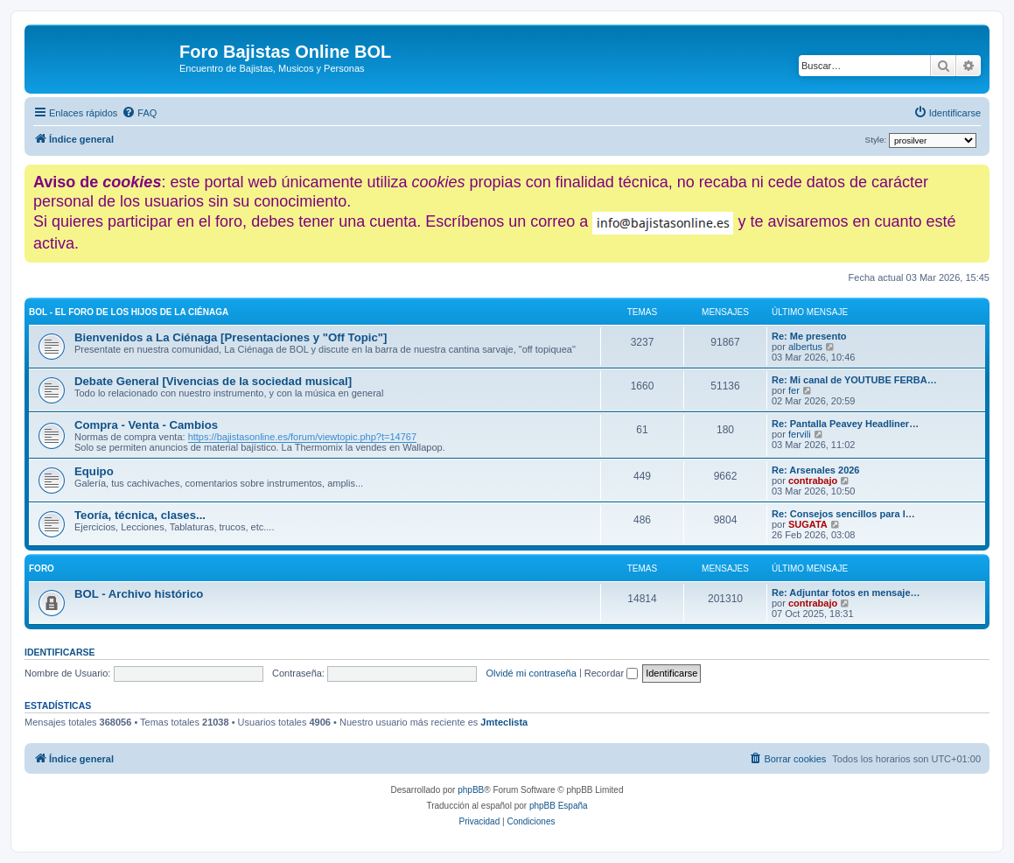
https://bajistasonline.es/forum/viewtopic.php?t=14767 (302, 437)
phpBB (471, 790)
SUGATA (808, 524)
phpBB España (558, 805)
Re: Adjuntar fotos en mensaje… (846, 592)
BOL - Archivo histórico (138, 593)
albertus (805, 346)
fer (794, 390)
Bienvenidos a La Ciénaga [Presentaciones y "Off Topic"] (230, 337)
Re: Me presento (809, 336)
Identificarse (59, 652)
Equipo (94, 471)
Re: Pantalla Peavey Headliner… (845, 423)
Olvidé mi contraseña (531, 673)
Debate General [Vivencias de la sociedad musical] (213, 381)
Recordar (611, 673)
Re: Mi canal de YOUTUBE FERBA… (854, 380)
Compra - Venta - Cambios (146, 425)
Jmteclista (504, 722)
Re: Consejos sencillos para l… (843, 514)
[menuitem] (139, 112)
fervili (799, 434)
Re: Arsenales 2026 (816, 470)
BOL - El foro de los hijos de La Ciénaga (128, 312)
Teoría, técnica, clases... (140, 515)
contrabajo (812, 480)
